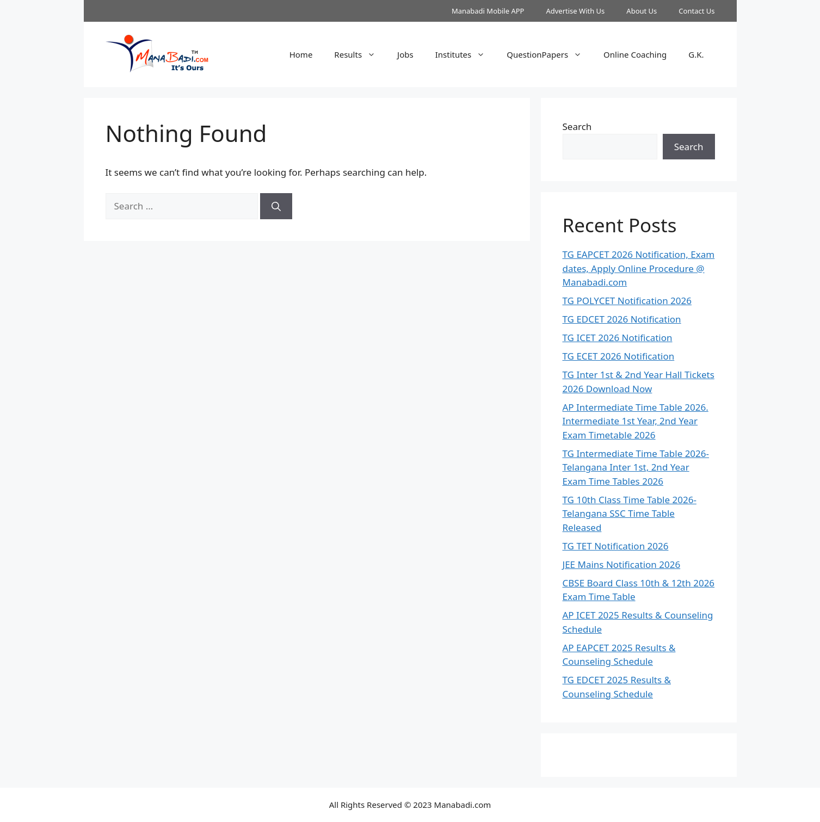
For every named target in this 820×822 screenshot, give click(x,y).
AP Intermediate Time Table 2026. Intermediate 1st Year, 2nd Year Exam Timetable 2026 (635, 421)
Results (360, 54)
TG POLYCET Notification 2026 (627, 300)
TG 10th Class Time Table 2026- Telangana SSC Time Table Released (629, 513)
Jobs (405, 54)
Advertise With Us (575, 11)
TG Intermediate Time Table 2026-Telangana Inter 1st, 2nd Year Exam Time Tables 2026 (636, 467)
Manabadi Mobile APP (488, 11)
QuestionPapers (550, 54)
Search (577, 126)
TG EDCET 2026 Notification (622, 319)
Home (301, 54)
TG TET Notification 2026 (616, 546)
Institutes (465, 54)
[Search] (276, 206)
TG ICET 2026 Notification (618, 337)
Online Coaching (635, 54)
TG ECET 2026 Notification (619, 356)
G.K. (696, 54)
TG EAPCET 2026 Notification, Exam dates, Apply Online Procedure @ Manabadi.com (639, 268)
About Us (641, 11)
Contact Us (696, 11)
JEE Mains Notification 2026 (622, 564)
